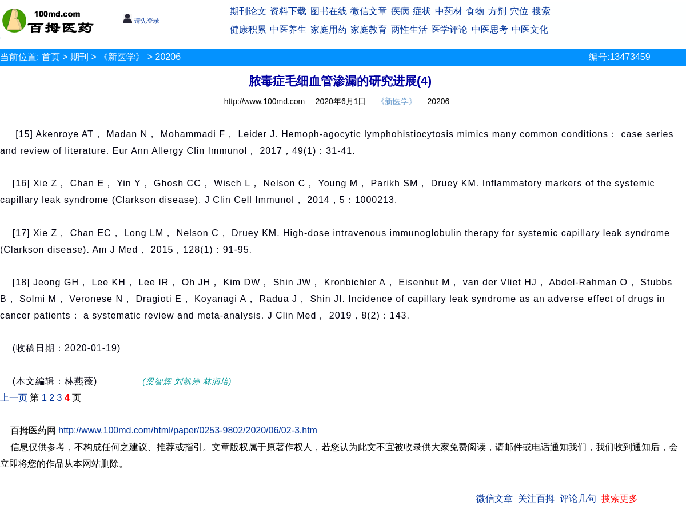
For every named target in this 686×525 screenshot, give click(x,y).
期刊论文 (248, 11)
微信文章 (368, 11)
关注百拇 (536, 498)
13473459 (629, 57)
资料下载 (288, 11)
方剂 (497, 11)
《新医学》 (122, 57)
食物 (475, 11)
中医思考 (490, 29)
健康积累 (248, 29)
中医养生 (288, 29)
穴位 (519, 11)
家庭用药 (328, 29)
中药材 (448, 11)
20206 (168, 57)
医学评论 (449, 29)
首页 (51, 57)
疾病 (400, 11)
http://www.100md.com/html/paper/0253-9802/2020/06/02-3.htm (187, 430)
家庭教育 (368, 29)
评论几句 (578, 498)
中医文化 (530, 29)
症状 (422, 11)
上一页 (13, 398)
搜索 (541, 11)
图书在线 (328, 11)
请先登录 (141, 20)
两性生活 (409, 29)
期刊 (79, 57)
